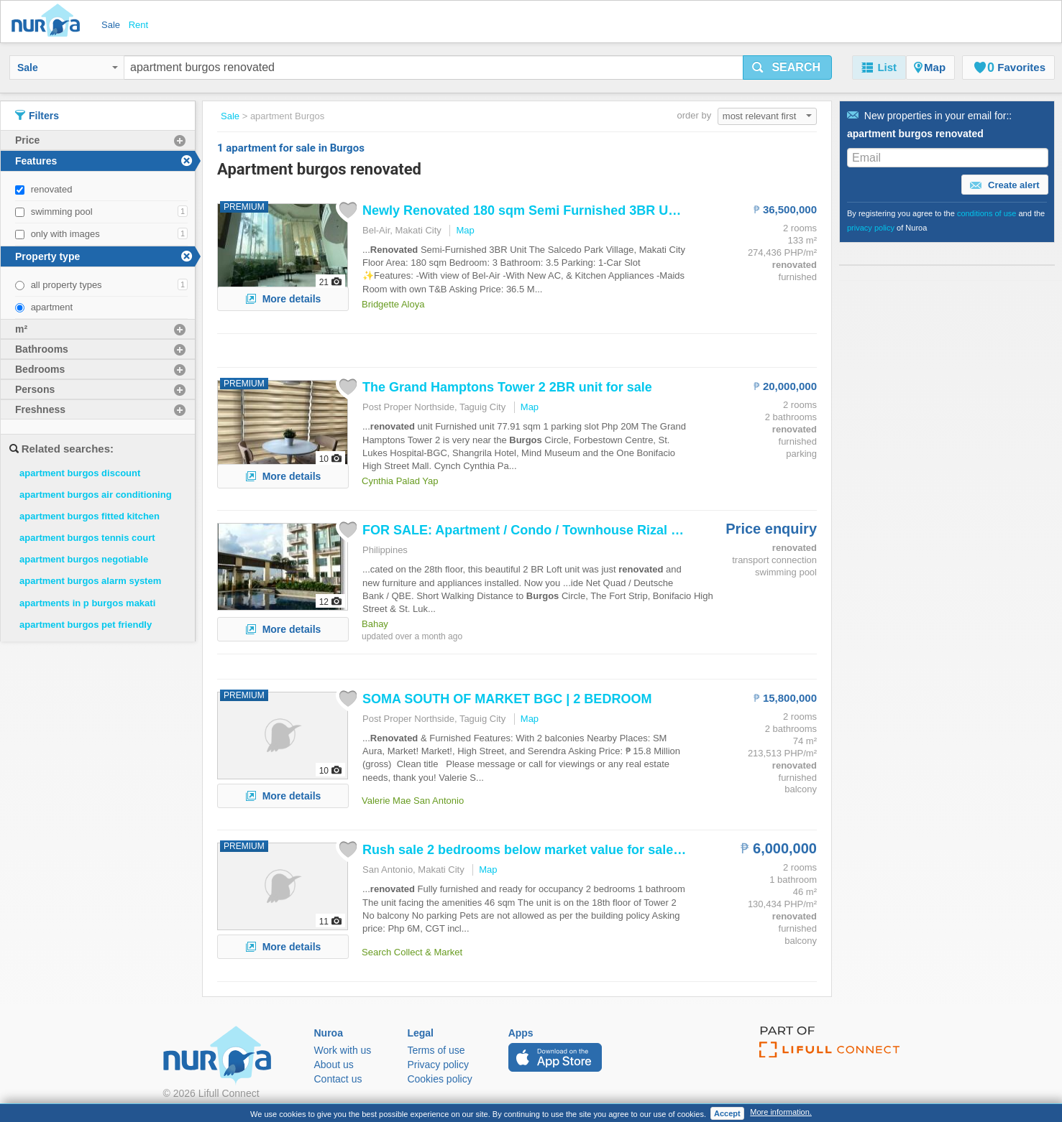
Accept (727, 1113)
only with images (65, 233)
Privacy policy (438, 1064)
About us (334, 1064)
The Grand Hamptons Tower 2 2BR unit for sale (507, 387)
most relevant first (767, 116)
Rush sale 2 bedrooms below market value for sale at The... (543, 850)
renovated (52, 189)
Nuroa (49, 22)
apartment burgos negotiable (83, 559)
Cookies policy (439, 1079)
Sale (67, 67)
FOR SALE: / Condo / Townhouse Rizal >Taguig (541, 530)
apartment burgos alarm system (90, 580)
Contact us (338, 1079)
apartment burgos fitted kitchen (89, 516)
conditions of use (987, 213)
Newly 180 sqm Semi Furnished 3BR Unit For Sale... (555, 210)
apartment (52, 307)
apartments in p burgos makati (87, 603)
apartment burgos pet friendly (85, 624)
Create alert (1004, 185)
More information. (781, 1112)
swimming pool (62, 211)
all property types (66, 284)
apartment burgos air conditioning (95, 494)
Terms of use (435, 1050)
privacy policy (870, 227)
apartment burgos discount (79, 473)
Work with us (343, 1050)
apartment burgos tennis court (87, 537)
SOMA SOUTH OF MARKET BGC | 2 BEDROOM (506, 699)
